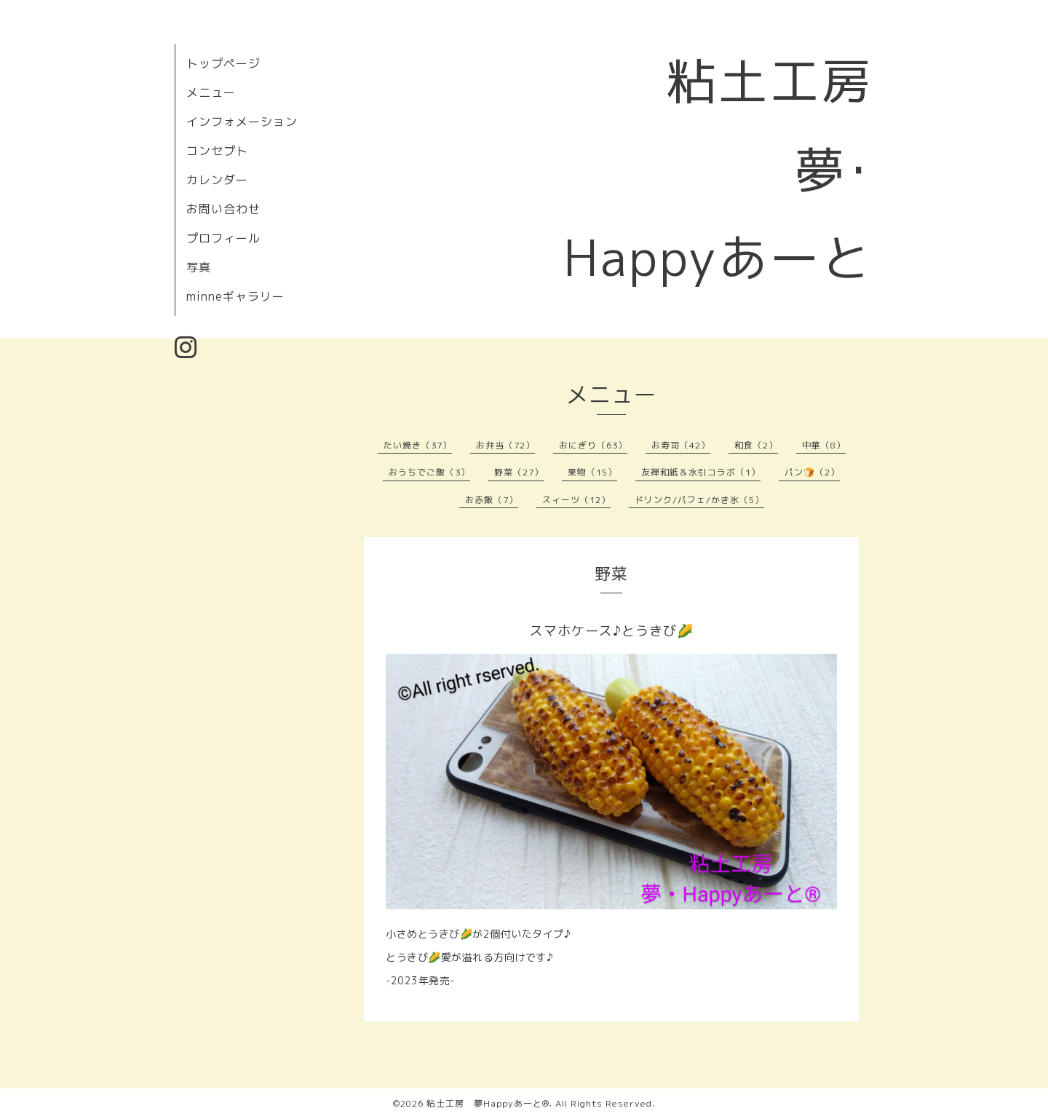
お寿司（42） (680, 445)
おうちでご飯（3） (429, 472)
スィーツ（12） (576, 500)
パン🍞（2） (812, 472)
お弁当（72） (505, 445)
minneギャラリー (235, 296)
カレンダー (217, 180)
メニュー (211, 92)
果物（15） (592, 472)
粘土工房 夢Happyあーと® (487, 1103)
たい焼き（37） (418, 445)
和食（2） (756, 445)
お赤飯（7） (491, 500)
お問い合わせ (223, 209)
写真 (198, 267)
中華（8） (824, 445)
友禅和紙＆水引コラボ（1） (701, 472)
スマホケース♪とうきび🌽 (612, 631)
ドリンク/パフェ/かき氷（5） (699, 500)
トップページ (223, 63)
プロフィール (223, 238)
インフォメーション (242, 122)
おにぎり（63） (593, 445)
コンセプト (217, 151)
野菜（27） (519, 472)
